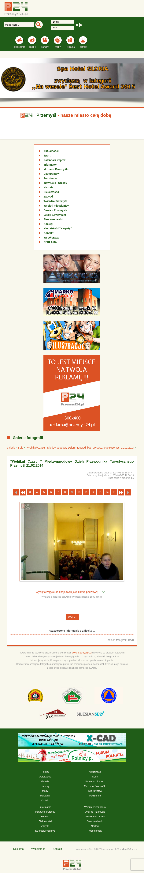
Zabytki (48, 196)
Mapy (45, 790)
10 (79, 492)
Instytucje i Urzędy (55, 182)
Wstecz (72, 617)
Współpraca (50, 237)
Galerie (45, 781)
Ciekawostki (51, 192)
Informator (50, 164)
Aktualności (50, 150)
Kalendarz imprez (54, 160)
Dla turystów (51, 173)
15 (114, 492)
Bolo (20, 447)
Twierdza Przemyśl (55, 201)
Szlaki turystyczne (54, 214)
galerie (11, 447)
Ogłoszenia (45, 776)
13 (100, 492)
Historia (48, 187)
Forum (45, 771)
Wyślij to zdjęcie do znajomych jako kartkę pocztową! (67, 591)
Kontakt (48, 233)
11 (85, 492)
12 (92, 492)
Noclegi (48, 223)
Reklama (45, 795)
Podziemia (50, 178)
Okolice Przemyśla (55, 210)
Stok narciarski (52, 219)
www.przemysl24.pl (82, 652)
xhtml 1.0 (126, 849)
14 (107, 492)
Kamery (45, 786)
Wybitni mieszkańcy (56, 205)
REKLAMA (50, 242)
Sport (46, 155)
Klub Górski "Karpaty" (57, 228)
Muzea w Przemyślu (55, 169)
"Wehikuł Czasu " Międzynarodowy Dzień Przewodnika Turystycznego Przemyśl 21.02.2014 (80, 447)
